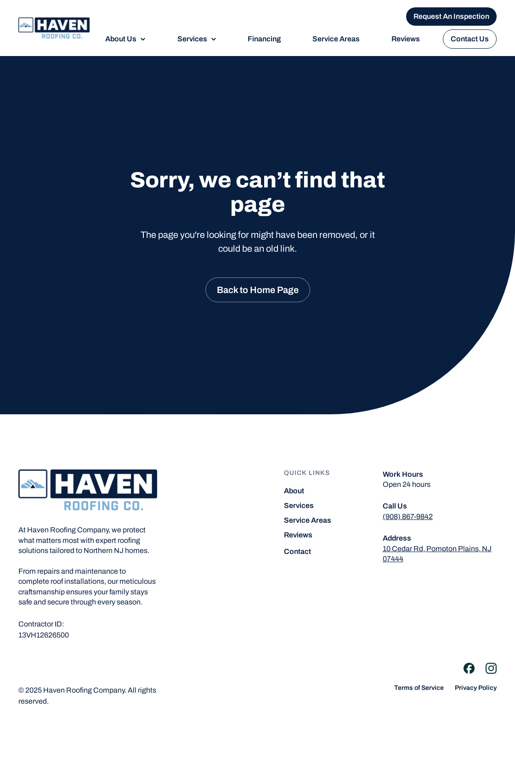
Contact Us (470, 39)
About (294, 491)
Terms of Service (419, 688)
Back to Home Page (258, 290)
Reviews (405, 39)
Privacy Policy (476, 688)
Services (192, 39)
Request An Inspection (451, 16)
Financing (264, 39)
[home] (54, 28)
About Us (120, 39)
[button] (125, 39)
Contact (297, 551)
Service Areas (336, 39)
